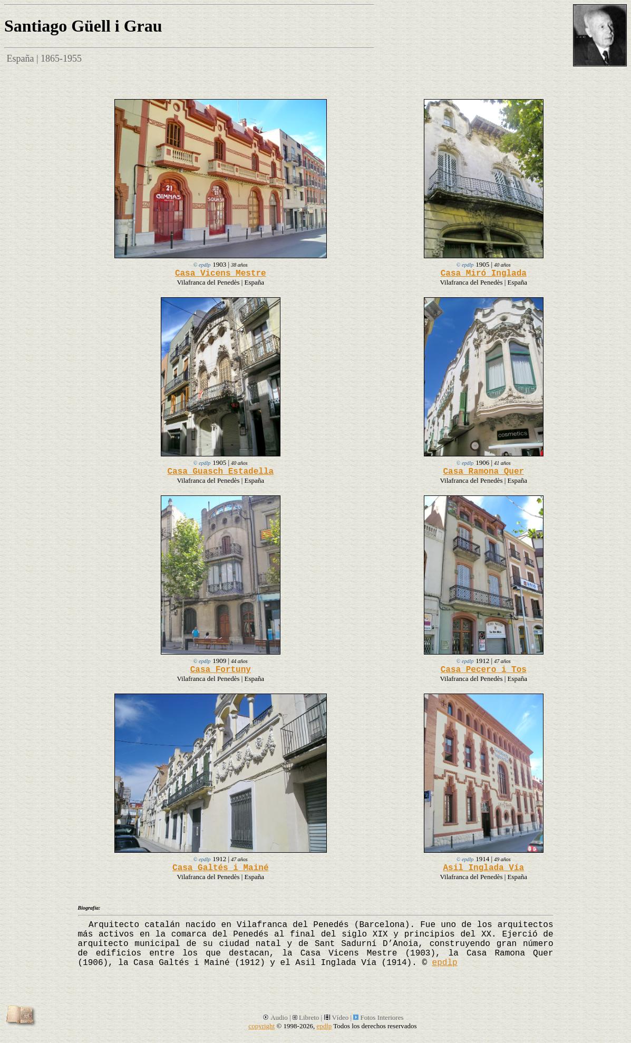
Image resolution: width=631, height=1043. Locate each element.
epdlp (445, 963)
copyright (261, 1026)
